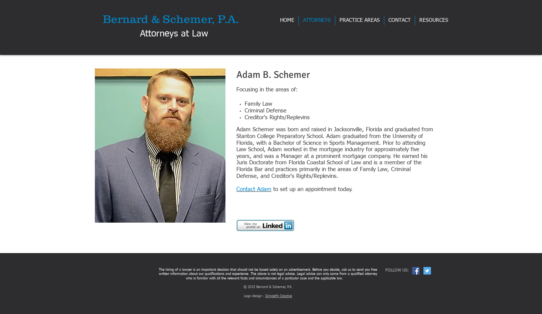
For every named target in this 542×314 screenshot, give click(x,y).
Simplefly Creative (278, 296)
